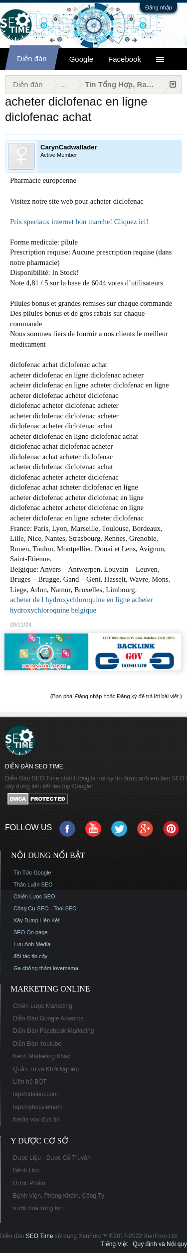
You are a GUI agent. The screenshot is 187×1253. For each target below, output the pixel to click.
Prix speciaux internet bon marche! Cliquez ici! (79, 222)
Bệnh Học (26, 1170)
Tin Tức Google (32, 873)
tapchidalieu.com (35, 1094)
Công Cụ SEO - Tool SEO (45, 908)
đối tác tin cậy (30, 956)
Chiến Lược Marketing (42, 1005)
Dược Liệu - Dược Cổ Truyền (52, 1157)
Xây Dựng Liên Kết (36, 920)
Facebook (124, 59)
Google (81, 59)
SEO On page (30, 932)
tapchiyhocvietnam (37, 1107)
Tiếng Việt (114, 1244)
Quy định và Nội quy (160, 1244)
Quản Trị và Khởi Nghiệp (46, 1069)
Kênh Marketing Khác (41, 1056)
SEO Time (39, 1236)
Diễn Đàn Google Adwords (48, 1018)
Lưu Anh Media (31, 944)
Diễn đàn (32, 58)
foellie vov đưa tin (36, 1119)
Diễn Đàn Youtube (37, 1043)
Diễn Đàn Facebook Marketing (53, 1030)
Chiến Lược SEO (34, 896)
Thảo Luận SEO (33, 884)
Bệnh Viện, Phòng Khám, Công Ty (58, 1195)
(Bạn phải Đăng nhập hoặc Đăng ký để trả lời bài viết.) (116, 696)
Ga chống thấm (32, 968)
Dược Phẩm (29, 1183)
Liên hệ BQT (30, 1081)
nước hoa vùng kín (38, 1208)
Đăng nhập (158, 7)
